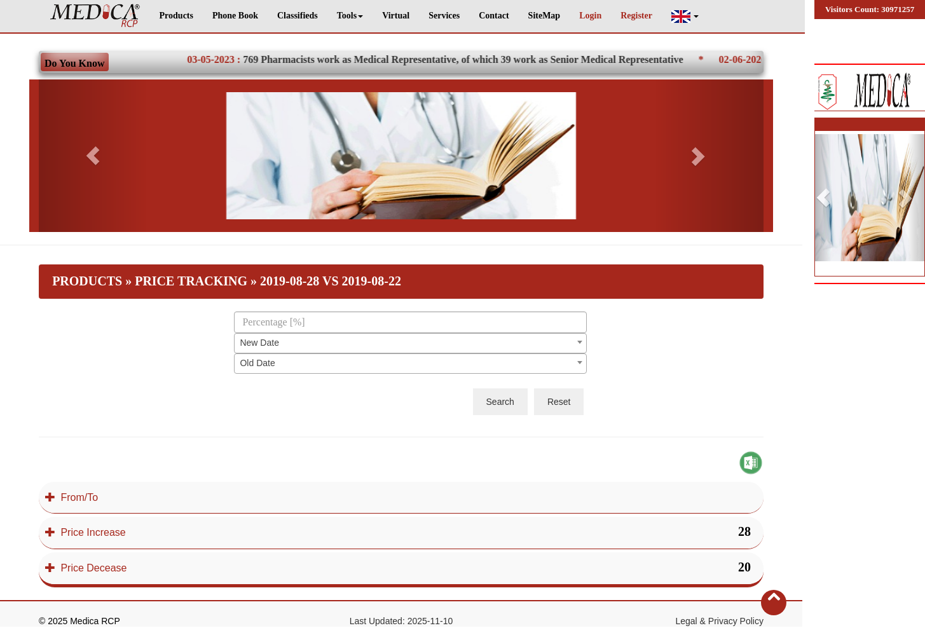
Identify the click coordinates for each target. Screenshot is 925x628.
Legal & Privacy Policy (719, 621)
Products (176, 15)
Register (636, 15)
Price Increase (85, 532)
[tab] (401, 498)
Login (590, 15)
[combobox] (410, 343)
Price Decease (86, 568)
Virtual (395, 15)
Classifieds (297, 15)
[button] (685, 16)
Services (444, 15)
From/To (71, 497)
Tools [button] (350, 15)
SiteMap (544, 15)
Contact (494, 15)
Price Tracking (191, 281)
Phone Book (235, 15)
